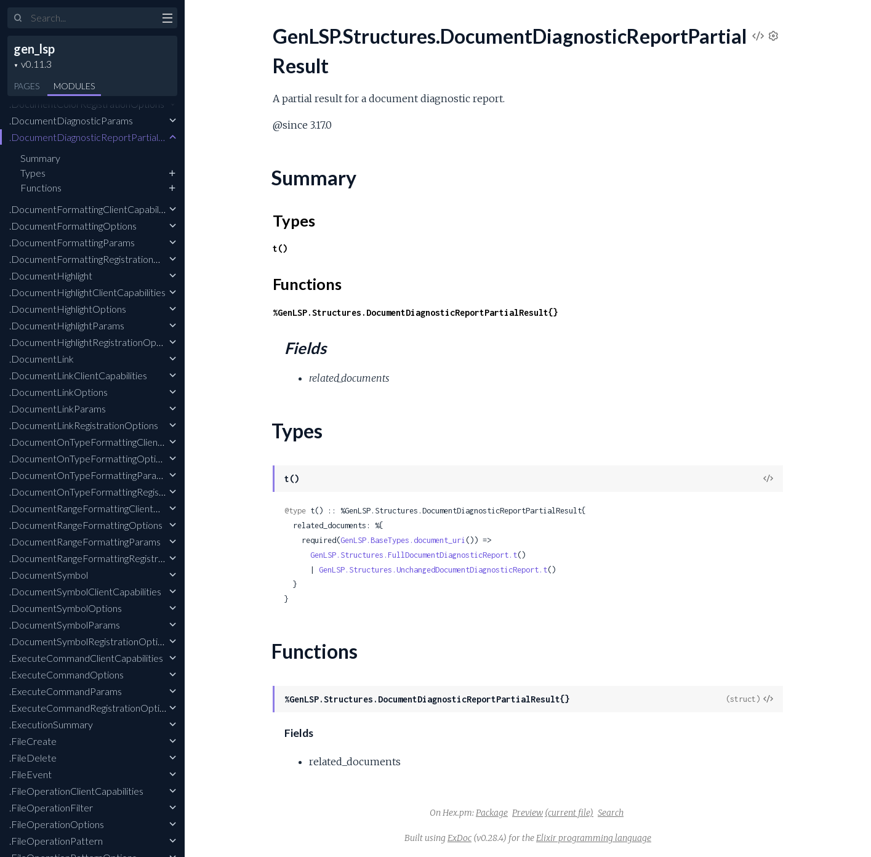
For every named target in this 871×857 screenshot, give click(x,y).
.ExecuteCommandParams (65, 691)
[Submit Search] (18, 18)
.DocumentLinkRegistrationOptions (83, 425)
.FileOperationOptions (56, 824)
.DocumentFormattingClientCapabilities (92, 209)
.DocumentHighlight (50, 275)
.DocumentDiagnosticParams (71, 120)
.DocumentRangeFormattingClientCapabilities (105, 508)
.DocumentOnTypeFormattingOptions (90, 458)
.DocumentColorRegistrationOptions (86, 104)
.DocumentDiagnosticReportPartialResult (97, 137)
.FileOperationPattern (56, 841)
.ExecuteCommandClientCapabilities (86, 658)
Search (611, 813)
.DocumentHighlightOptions (67, 309)
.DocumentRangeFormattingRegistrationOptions (111, 558)
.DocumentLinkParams (57, 408)
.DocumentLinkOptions (58, 392)
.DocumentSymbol (48, 575)
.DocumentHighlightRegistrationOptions (93, 342)
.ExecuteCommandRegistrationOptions (91, 708)
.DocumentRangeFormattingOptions (86, 525)
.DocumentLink (41, 358)
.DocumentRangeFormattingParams (85, 541)
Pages (26, 86)
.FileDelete (33, 757)
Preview (527, 812)
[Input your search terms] (92, 17)
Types (33, 173)
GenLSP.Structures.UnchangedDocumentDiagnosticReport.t (433, 569)
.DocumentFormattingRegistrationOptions (98, 259)
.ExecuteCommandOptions (66, 674)
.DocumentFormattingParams (72, 242)
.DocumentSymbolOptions (65, 608)
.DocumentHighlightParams (66, 325)
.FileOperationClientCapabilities (76, 791)
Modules (74, 86)
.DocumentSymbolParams (64, 624)
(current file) (569, 812)
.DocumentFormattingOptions (73, 225)
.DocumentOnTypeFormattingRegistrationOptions (115, 491)
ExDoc (460, 837)
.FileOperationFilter (51, 807)
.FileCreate (33, 741)
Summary (40, 158)
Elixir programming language (593, 837)
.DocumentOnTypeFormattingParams (89, 475)
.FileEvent (30, 774)
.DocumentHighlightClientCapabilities (87, 292)
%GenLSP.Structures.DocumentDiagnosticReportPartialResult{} (415, 312)
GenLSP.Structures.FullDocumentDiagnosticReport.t (413, 555)
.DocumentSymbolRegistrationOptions (90, 641)
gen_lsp (34, 48)
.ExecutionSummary (51, 724)
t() (280, 248)
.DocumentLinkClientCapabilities (78, 375)
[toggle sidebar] (167, 19)
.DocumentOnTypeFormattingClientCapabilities (109, 442)
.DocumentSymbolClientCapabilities (85, 591)
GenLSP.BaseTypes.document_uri (402, 540)
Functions (41, 187)
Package (492, 812)
